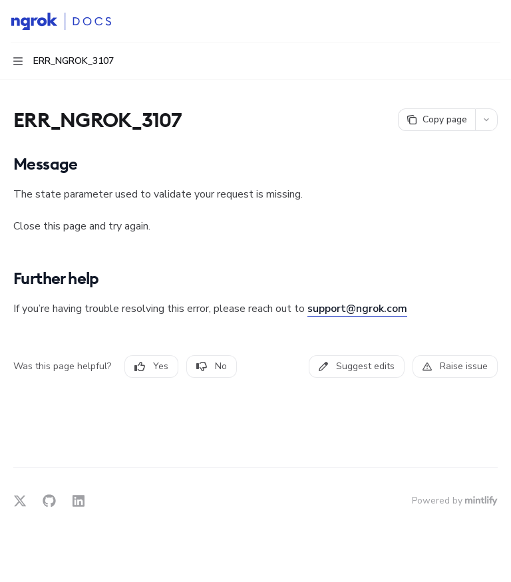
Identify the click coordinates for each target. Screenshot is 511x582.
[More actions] (493, 21)
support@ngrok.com (357, 308)
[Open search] (468, 21)
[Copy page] (436, 119)
